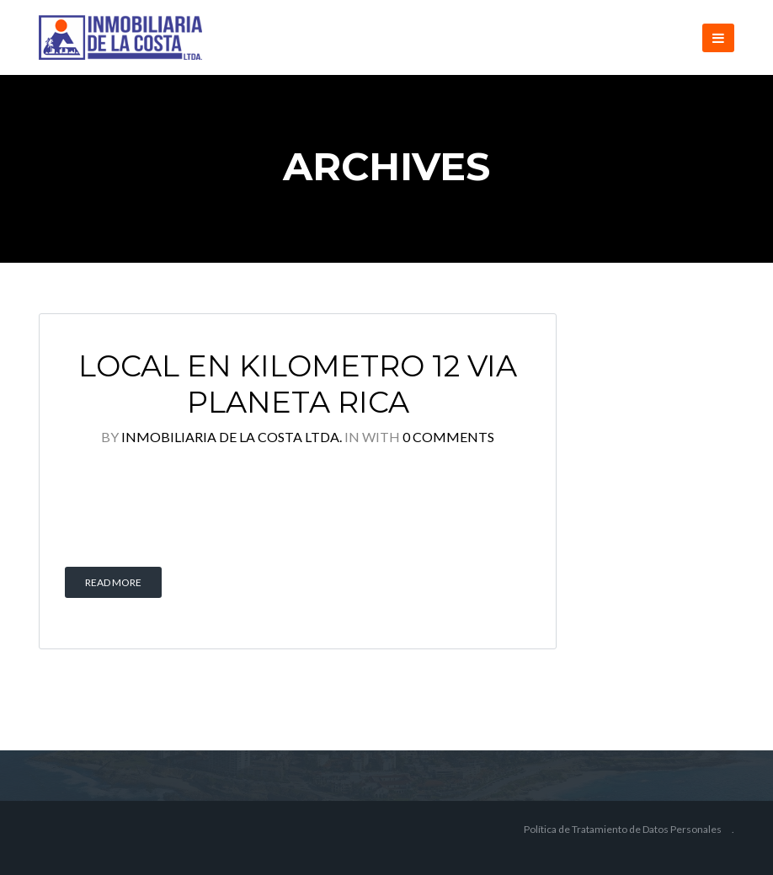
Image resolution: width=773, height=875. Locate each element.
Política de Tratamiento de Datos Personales (623, 829)
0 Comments (448, 437)
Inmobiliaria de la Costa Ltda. (231, 437)
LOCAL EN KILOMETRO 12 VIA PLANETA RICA (297, 384)
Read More (113, 582)
